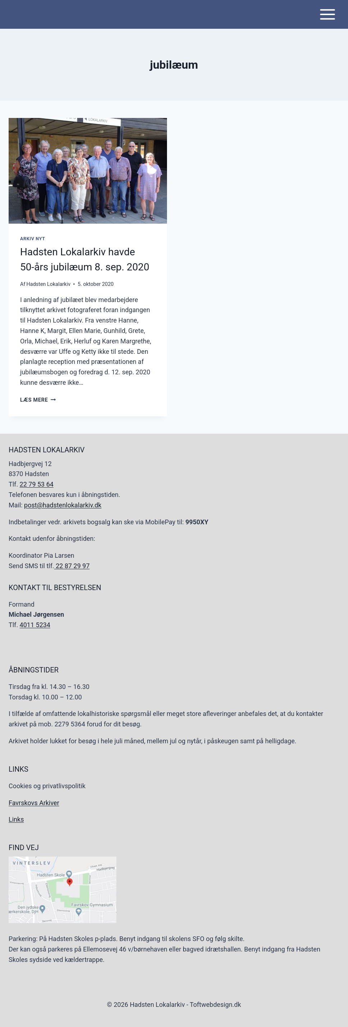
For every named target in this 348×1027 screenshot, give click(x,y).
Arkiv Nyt (32, 238)
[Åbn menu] (327, 14)
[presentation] (88, 171)
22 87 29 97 (72, 566)
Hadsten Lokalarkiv (49, 284)
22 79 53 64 (37, 484)
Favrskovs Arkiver (34, 803)
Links (16, 819)
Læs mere (38, 400)
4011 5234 (35, 625)
